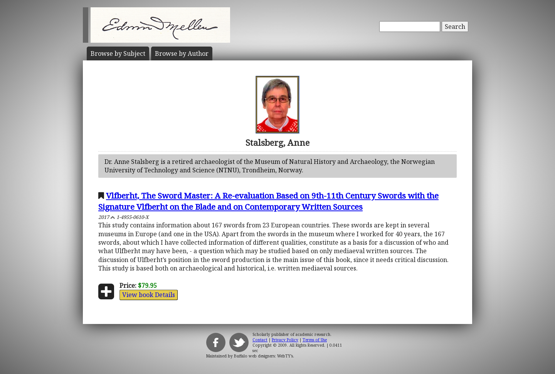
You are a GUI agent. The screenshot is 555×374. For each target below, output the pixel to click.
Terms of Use (315, 339)
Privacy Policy (285, 339)
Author (182, 53)
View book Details (148, 295)
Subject (118, 53)
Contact (259, 339)
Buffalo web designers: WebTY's (263, 356)
